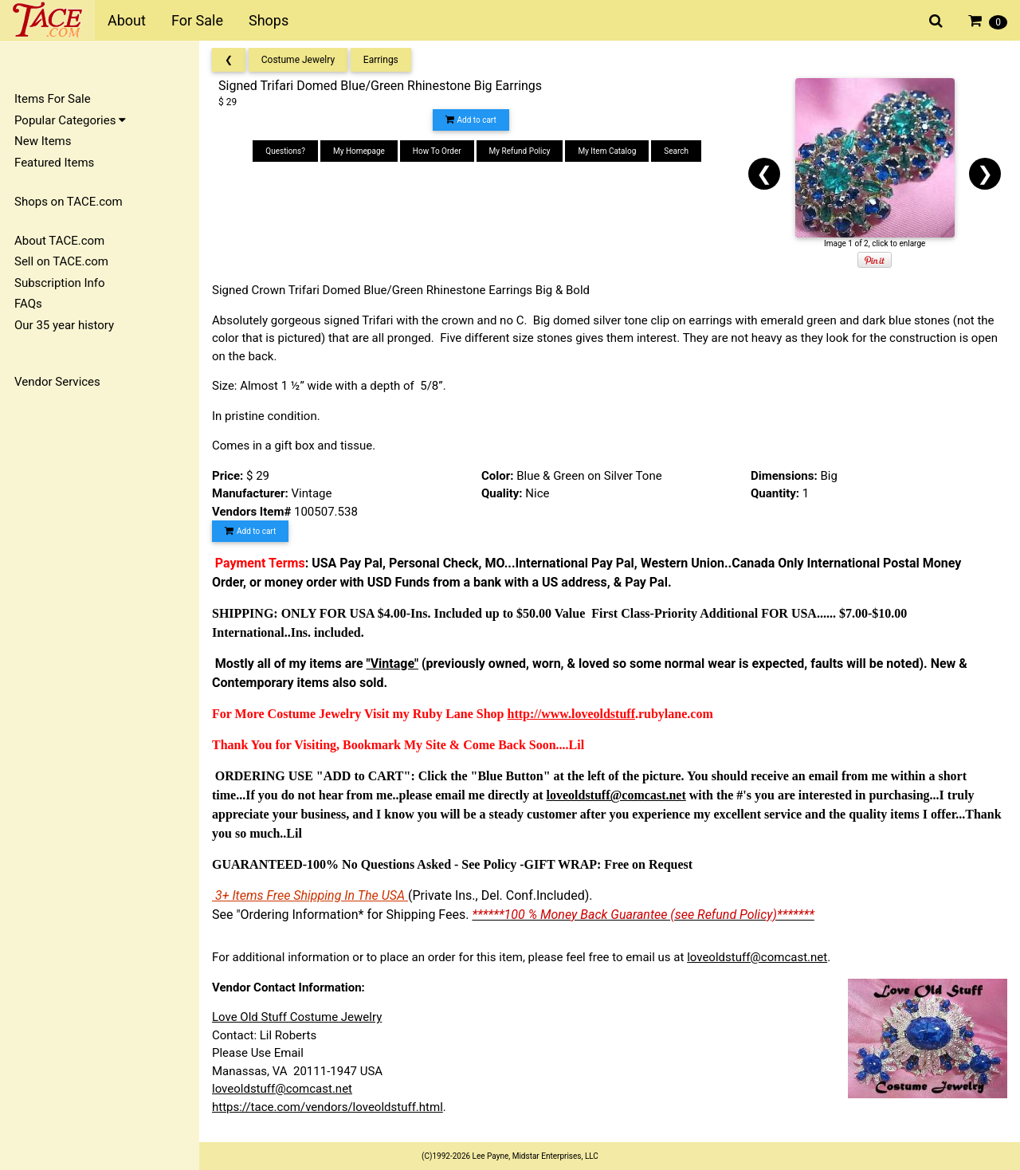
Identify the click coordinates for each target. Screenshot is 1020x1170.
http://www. (539, 713)
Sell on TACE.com (61, 261)
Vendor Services (57, 382)
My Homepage (359, 151)
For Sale (197, 20)
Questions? (285, 151)
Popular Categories (70, 120)
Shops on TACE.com (68, 201)
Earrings (380, 59)
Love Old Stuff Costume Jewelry (297, 1017)
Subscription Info (59, 283)
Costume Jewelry (298, 59)
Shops (268, 20)
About (127, 20)
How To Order (437, 151)
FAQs (28, 303)
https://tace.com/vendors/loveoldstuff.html (327, 1107)
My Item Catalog (607, 151)
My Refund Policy (520, 151)
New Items (42, 141)
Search (676, 151)
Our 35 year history (64, 325)
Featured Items (54, 162)
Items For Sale (52, 99)
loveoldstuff (603, 713)
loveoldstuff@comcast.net (757, 957)
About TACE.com (59, 241)
